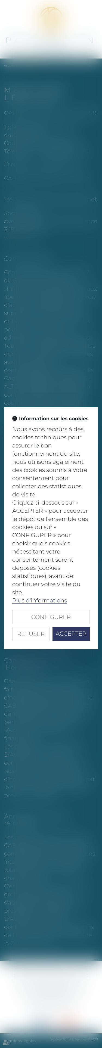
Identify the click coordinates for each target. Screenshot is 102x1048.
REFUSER (31, 633)
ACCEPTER (71, 633)
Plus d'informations (39, 600)
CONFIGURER (51, 617)
